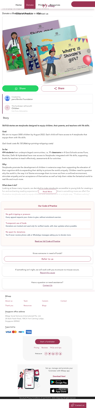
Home (19, 4)
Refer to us (47, 259)
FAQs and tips (55, 348)
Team (26, 301)
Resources (55, 4)
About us (8, 301)
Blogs (44, 305)
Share (20, 88)
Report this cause (47, 272)
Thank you (9, 305)
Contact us (42, 13)
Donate (30, 4)
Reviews (45, 348)
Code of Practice (24, 13)
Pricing (36, 348)
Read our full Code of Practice (47, 241)
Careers (45, 301)
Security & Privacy (25, 398)
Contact (64, 301)
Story (6, 117)
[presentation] (6, 51)
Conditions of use (39, 398)
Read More (47, 191)
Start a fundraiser (47, 342)
